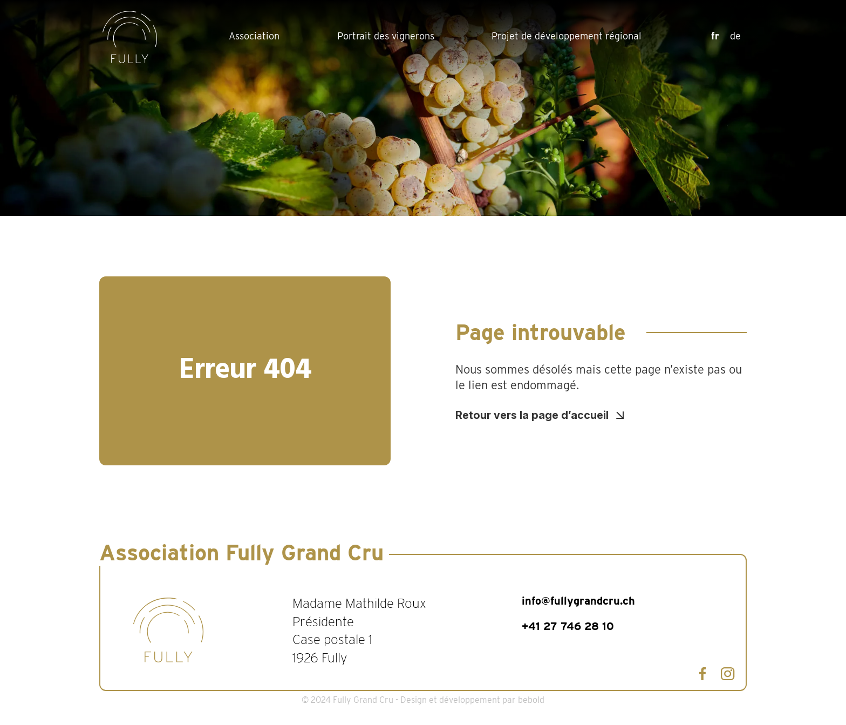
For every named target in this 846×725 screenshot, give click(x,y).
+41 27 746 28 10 (568, 626)
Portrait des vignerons (385, 36)
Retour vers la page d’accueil (532, 415)
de (735, 36)
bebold (531, 700)
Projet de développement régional (567, 36)
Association (254, 36)
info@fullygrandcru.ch (578, 600)
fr (715, 36)
